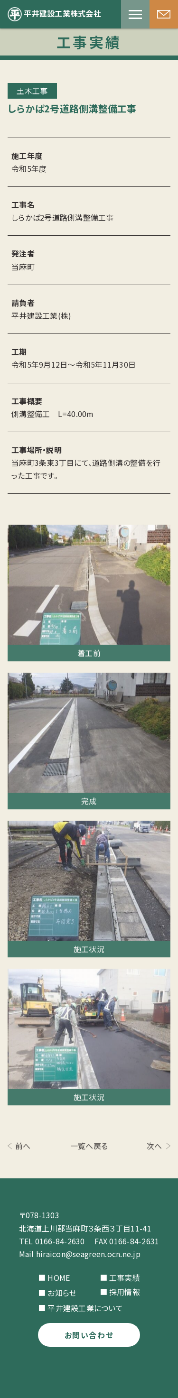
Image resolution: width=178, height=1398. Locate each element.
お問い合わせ (89, 1335)
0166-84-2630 (60, 1241)
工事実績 (124, 1277)
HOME (58, 1277)
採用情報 (124, 1291)
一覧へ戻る (89, 1146)
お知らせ (61, 1292)
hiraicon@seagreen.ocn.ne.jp (88, 1253)
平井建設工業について (85, 1308)
